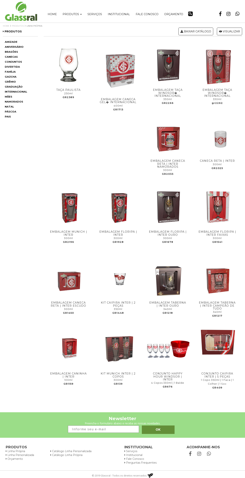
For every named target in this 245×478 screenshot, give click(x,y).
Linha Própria (15, 451)
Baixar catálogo (195, 31)
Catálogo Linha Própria (66, 455)
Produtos (72, 14)
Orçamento (173, 14)
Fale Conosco (134, 459)
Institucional (119, 14)
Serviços (94, 14)
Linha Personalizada (20, 455)
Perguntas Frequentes (140, 462)
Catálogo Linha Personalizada (70, 451)
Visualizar (229, 31)
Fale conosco (147, 14)
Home (52, 14)
